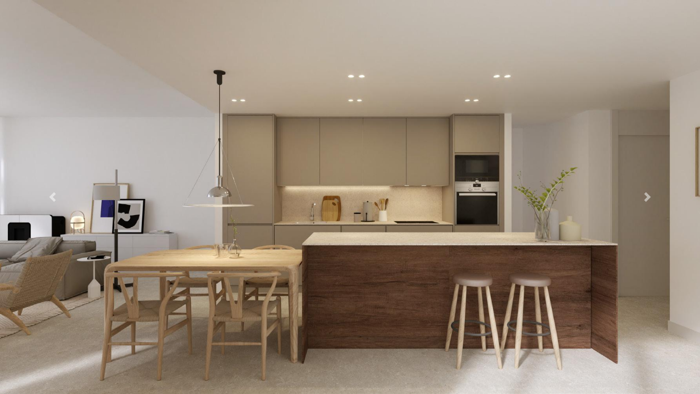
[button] (52, 197)
